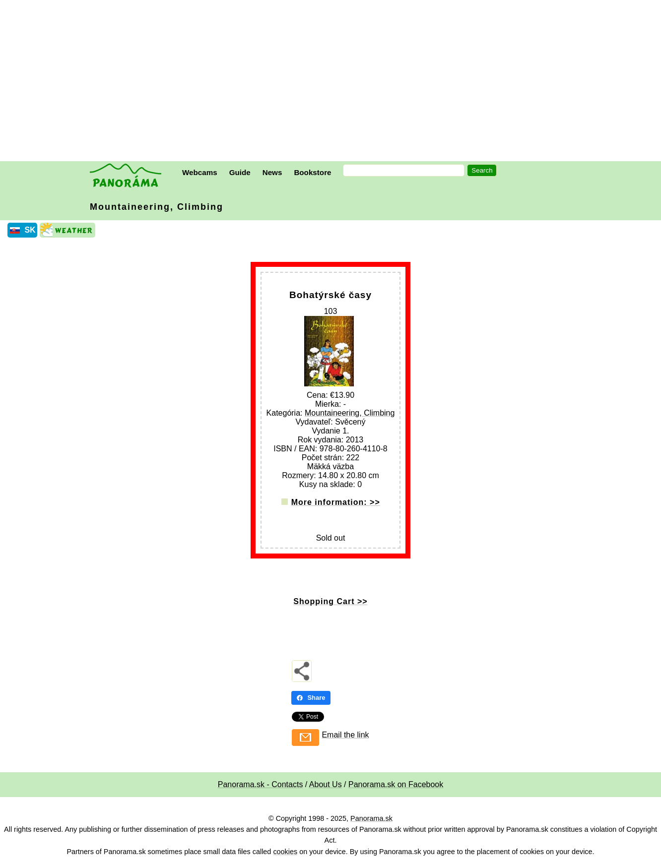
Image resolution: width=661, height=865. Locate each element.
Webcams (199, 172)
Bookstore (312, 172)
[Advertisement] (333, 81)
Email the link (345, 735)
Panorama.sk (371, 818)
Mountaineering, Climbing (156, 207)
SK (29, 230)
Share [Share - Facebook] (310, 697)
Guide (240, 172)
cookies (285, 852)
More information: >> (335, 502)
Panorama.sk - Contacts (260, 784)
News (272, 172)
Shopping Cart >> (330, 601)
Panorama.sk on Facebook (395, 784)
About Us (325, 784)
